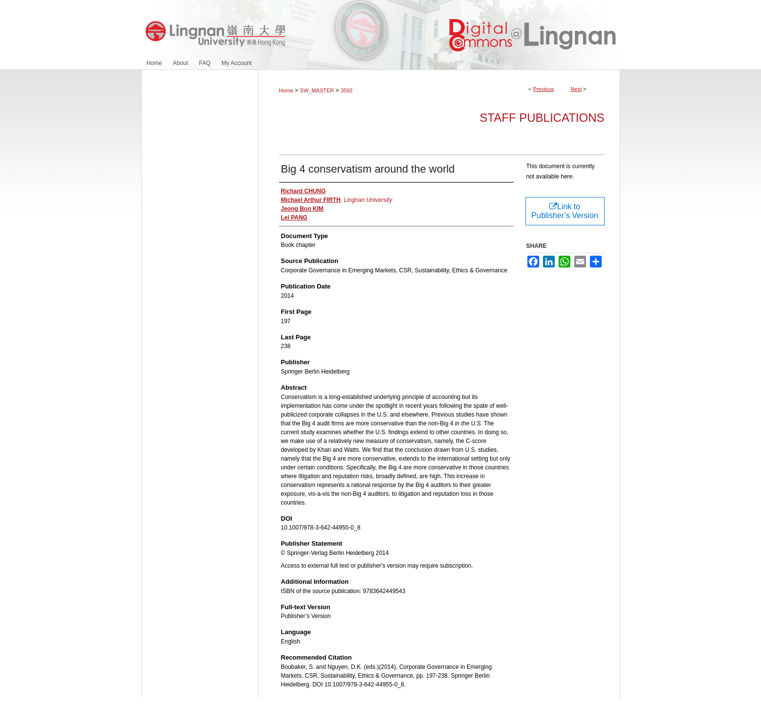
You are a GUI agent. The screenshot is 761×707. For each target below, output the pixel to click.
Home (286, 90)
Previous (543, 89)
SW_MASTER (317, 90)
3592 (346, 90)
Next (576, 89)
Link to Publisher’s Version (564, 211)
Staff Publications (541, 117)
